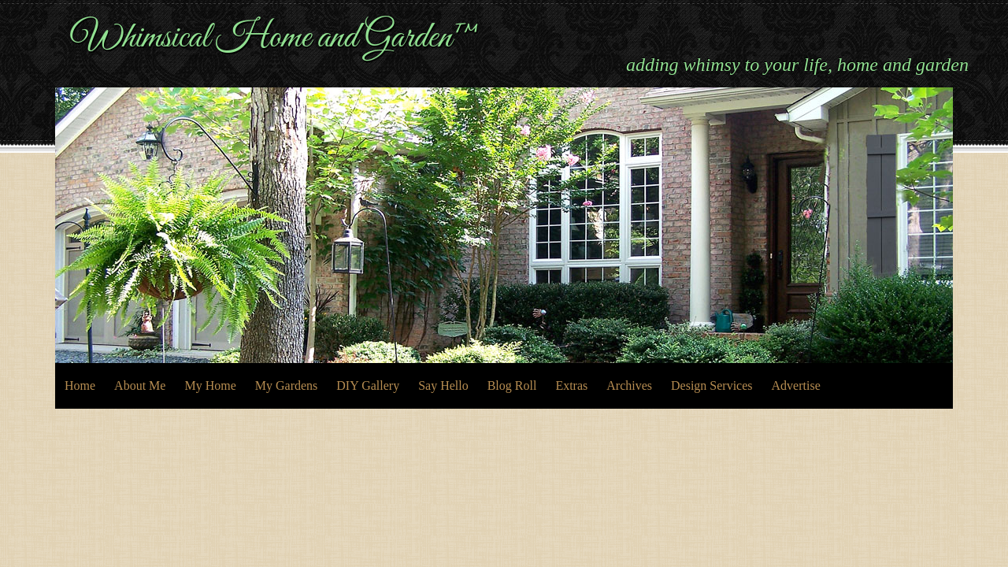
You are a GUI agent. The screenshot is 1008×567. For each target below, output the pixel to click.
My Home (209, 385)
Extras (571, 385)
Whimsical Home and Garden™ (275, 37)
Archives (629, 385)
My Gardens (286, 385)
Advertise (796, 385)
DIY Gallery (367, 385)
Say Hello (443, 385)
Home (80, 385)
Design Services (712, 385)
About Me (139, 385)
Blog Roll (512, 385)
